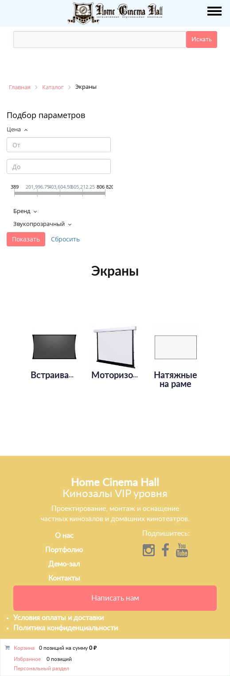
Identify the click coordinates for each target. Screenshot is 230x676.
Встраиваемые (61, 375)
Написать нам (115, 598)
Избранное (27, 659)
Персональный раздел (41, 668)
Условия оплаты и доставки (58, 617)
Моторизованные (127, 375)
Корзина (24, 648)
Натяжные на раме (175, 380)
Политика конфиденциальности (65, 628)
